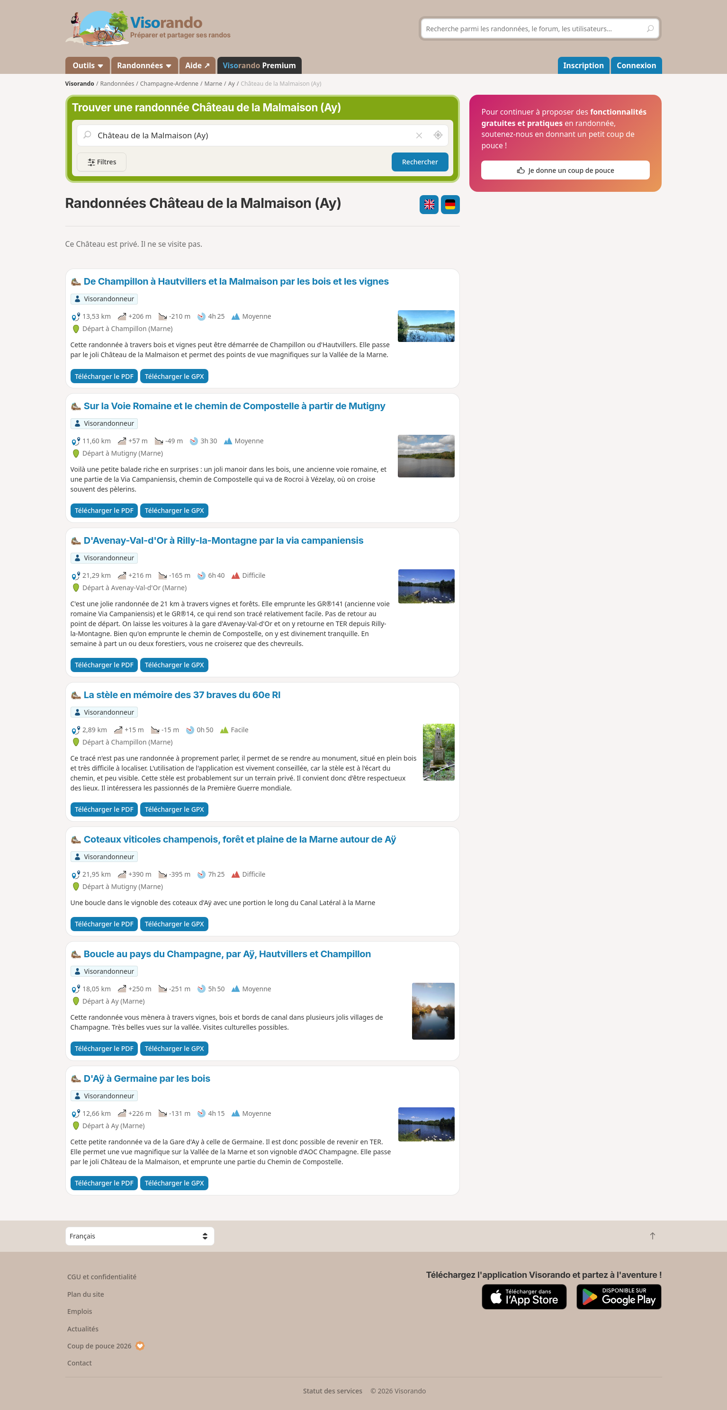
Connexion (636, 65)
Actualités (83, 1328)
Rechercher (420, 161)
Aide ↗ (197, 65)
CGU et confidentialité (101, 1276)
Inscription (583, 65)
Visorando (79, 84)
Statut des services (332, 1390)
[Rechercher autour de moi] (437, 135)
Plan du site (85, 1294)
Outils (87, 65)
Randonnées (144, 65)
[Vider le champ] (418, 135)
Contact (79, 1362)
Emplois (79, 1311)
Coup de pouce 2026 (106, 1346)
